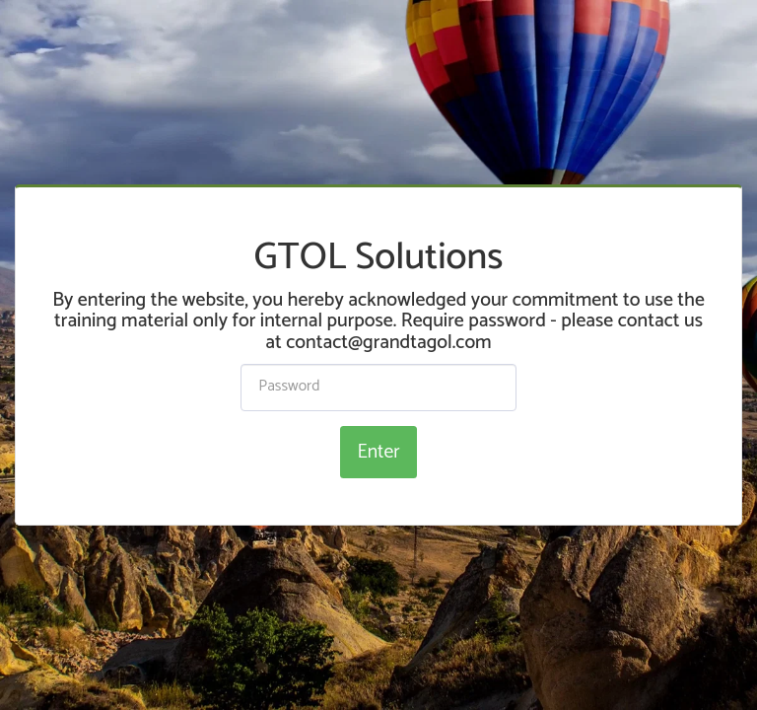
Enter (378, 452)
